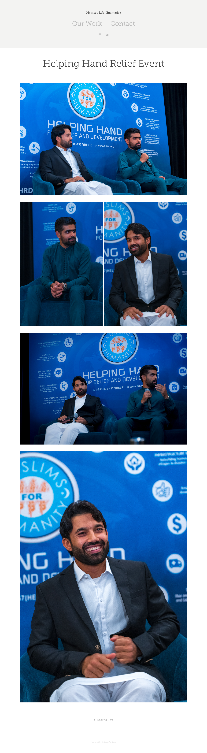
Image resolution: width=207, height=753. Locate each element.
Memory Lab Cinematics (103, 12)
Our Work (87, 23)
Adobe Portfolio (109, 742)
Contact (122, 23)
